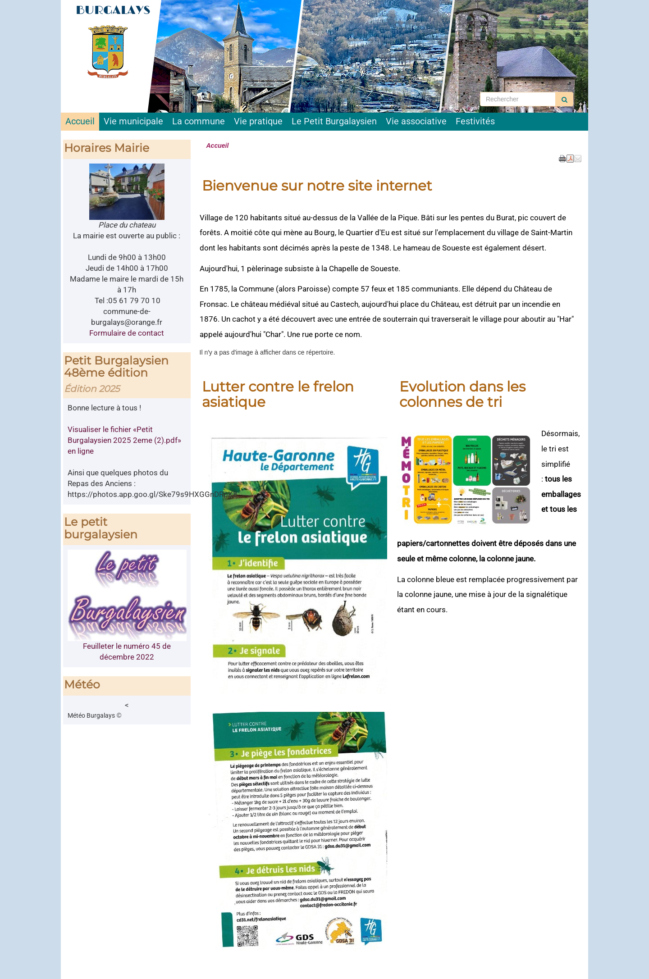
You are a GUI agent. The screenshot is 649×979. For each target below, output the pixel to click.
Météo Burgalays (91, 715)
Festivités (475, 121)
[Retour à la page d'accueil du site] (111, 52)
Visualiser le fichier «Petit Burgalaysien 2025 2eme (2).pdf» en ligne (124, 440)
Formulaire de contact (126, 332)
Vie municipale (133, 121)
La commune (198, 121)
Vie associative (416, 121)
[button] (577, 158)
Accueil (80, 121)
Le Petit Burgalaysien (334, 121)
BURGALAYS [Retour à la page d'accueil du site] (113, 10)
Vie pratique (258, 121)
